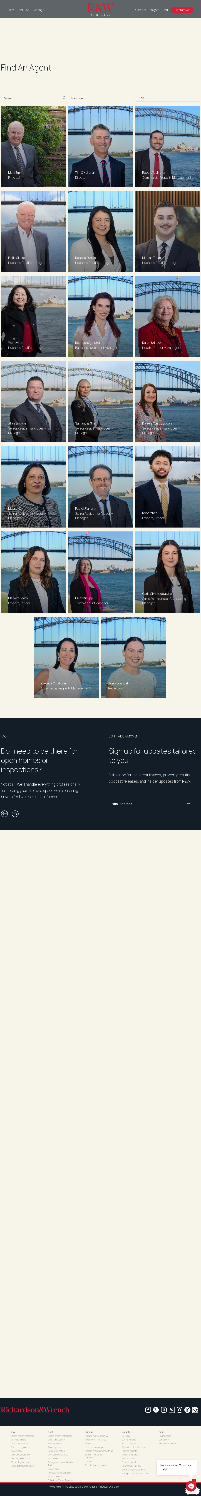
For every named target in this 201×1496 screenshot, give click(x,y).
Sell (28, 10)
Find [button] (161, 1432)
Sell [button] (50, 1465)
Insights (154, 10)
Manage (39, 10)
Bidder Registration (20, 1462)
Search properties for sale (22, 1435)
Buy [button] (13, 1432)
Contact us (163, 1439)
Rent (20, 10)
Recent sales (16, 1450)
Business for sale (18, 1439)
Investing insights (130, 1454)
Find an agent (165, 1435)
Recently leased (55, 1447)
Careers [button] (89, 1457)
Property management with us (99, 1450)
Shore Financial (129, 1462)
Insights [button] (126, 1432)
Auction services (55, 1476)
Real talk (89, 1443)
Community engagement (133, 1469)
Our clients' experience (95, 1465)
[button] (4, 813)
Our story (126, 1435)
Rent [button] (50, 1432)
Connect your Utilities (58, 1454)
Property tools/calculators (22, 1465)
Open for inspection (20, 1443)
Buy (11, 10)
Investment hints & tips (95, 1439)
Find (165, 10)
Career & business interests (134, 1447)
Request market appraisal (59, 1472)
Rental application (56, 1450)
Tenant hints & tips (93, 1454)
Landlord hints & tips (94, 1447)
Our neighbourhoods (20, 1458)
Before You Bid (128, 1458)
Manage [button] (89, 1432)
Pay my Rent (53, 1458)
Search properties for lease (60, 1435)
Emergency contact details (60, 1462)
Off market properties (20, 1454)
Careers (140, 10)
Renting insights (129, 1450)
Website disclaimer (167, 1443)
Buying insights (129, 1439)
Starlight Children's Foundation (136, 1473)
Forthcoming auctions (21, 1447)
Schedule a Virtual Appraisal (60, 1480)
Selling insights (129, 1443)
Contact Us (182, 10)
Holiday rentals (55, 1443)
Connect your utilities (131, 1465)
